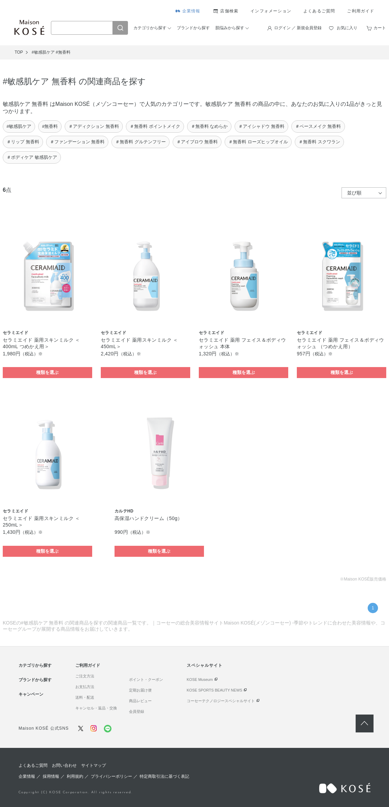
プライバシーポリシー (111, 776)
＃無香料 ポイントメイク (155, 126)
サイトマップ (93, 765)
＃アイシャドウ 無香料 (261, 126)
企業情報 (191, 11)
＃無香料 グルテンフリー (140, 141)
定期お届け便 (140, 690)
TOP (18, 52)
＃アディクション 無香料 (93, 126)
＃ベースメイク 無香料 (318, 126)
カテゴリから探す (149, 27)
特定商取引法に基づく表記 (164, 776)
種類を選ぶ (47, 372)
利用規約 (75, 776)
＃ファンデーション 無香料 (77, 141)
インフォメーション (270, 11)
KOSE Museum (200, 679)
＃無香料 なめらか (209, 126)
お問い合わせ (64, 765)
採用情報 (51, 776)
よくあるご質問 (319, 11)
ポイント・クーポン (146, 679)
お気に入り (347, 27)
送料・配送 (84, 697)
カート (380, 27)
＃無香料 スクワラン (319, 141)
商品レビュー (140, 701)
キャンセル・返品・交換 (96, 708)
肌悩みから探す (229, 27)
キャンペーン (31, 694)
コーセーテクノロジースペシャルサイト (221, 701)
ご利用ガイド (360, 11)
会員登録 (136, 711)
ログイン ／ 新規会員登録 (298, 27)
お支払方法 (84, 687)
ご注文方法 (84, 676)
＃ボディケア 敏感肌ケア (32, 157)
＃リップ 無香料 (23, 141)
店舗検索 (229, 11)
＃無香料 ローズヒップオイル (258, 141)
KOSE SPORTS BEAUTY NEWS (214, 690)
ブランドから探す (193, 27)
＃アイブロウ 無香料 (197, 141)
